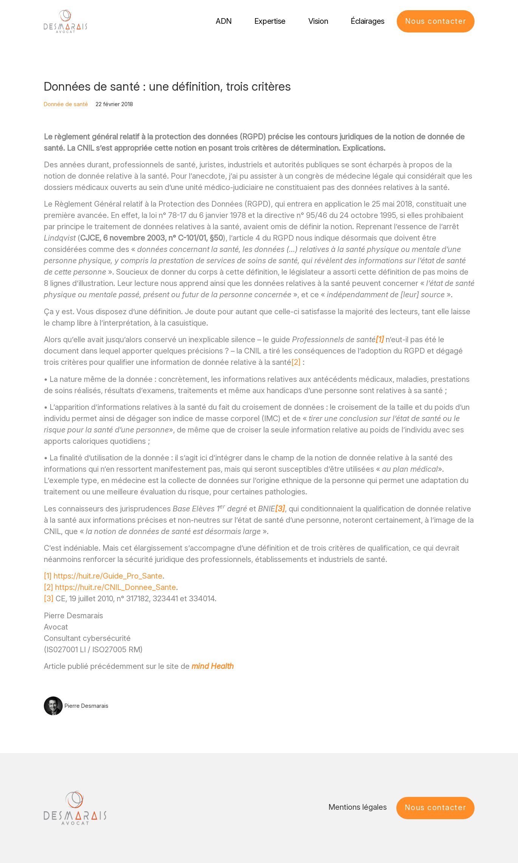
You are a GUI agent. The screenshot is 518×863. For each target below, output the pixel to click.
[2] (296, 362)
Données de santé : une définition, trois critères (167, 86)
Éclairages (367, 21)
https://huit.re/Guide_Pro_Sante (108, 575)
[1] (48, 575)
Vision (317, 21)
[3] (49, 598)
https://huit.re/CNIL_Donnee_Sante (115, 587)
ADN (223, 21)
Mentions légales (357, 807)
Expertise (269, 21)
